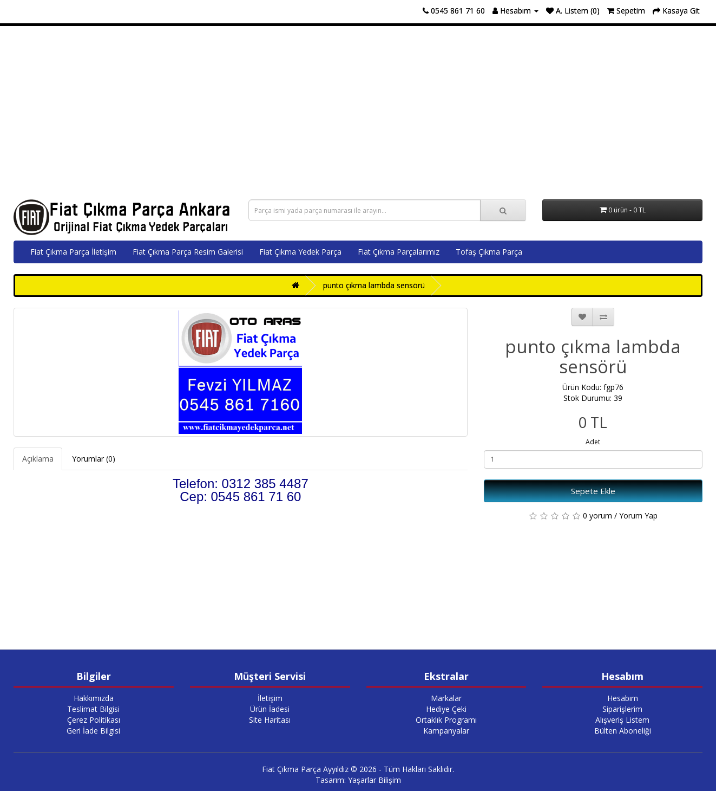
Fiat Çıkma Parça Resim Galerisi (188, 252)
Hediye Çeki (446, 709)
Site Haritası (270, 720)
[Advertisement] (358, 113)
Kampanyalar (446, 730)
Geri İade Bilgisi (93, 730)
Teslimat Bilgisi (93, 709)
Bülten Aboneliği (622, 730)
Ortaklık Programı (446, 720)
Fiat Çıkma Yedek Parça (300, 252)
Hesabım (622, 698)
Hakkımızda (94, 698)
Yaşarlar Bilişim (374, 780)
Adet (593, 441)
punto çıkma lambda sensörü (374, 285)
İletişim (270, 698)
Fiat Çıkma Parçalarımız (398, 252)
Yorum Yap (638, 515)
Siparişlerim (622, 709)
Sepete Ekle (593, 490)
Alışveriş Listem (622, 720)
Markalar (446, 698)
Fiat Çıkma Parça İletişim (73, 252)
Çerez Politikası (93, 720)
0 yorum (597, 515)
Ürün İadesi (270, 709)
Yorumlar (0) (93, 458)
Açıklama (38, 458)
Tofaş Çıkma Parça (489, 252)
